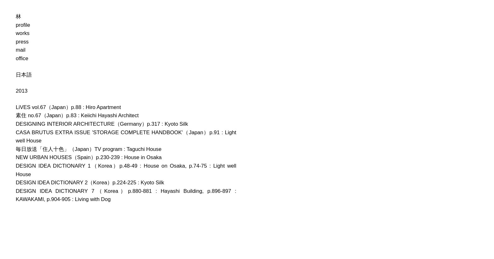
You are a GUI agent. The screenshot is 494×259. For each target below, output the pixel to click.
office (22, 58)
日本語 (24, 75)
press (22, 42)
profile (23, 25)
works (23, 33)
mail (21, 50)
